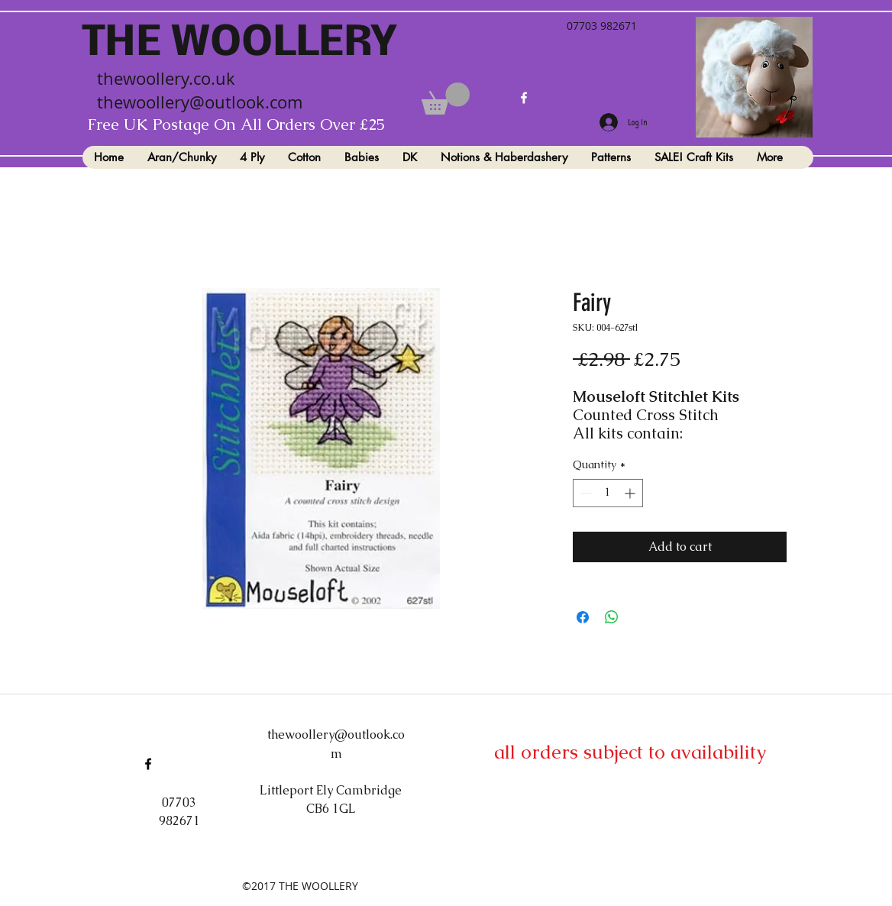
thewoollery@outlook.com (199, 102)
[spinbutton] (608, 493)
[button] (446, 99)
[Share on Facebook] (583, 617)
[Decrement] (584, 493)
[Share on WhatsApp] (612, 617)
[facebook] (524, 97)
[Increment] (631, 493)
